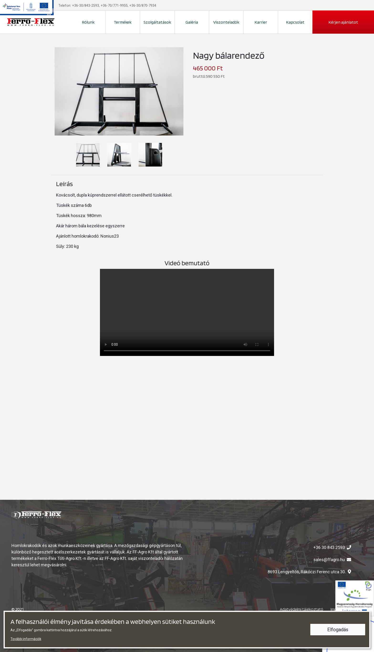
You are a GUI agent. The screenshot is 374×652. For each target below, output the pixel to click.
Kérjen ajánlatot (343, 22)
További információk (25, 639)
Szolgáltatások (157, 22)
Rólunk (88, 22)
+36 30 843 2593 (329, 547)
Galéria (192, 22)
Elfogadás (337, 629)
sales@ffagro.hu (329, 559)
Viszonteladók (226, 22)
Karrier (261, 22)
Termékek (122, 22)
